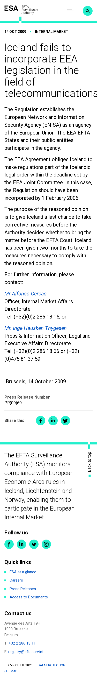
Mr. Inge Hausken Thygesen (35, 328)
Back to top (89, 462)
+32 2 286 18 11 (22, 643)
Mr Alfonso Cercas (25, 294)
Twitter (34, 544)
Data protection (51, 665)
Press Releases (23, 588)
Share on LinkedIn (53, 420)
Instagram (46, 544)
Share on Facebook (40, 420)
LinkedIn (21, 544)
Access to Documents (29, 597)
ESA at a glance (23, 572)
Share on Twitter (65, 420)
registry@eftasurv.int (25, 651)
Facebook (9, 544)
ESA (21, 10)
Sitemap (10, 671)
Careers (16, 580)
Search (88, 11)
